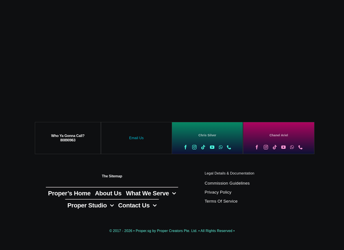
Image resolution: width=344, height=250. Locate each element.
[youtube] (212, 147)
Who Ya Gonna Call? (67, 136)
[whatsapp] (220, 147)
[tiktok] (203, 147)
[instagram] (194, 147)
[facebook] (185, 147)
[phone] (229, 147)
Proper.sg (144, 231)
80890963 (67, 140)
